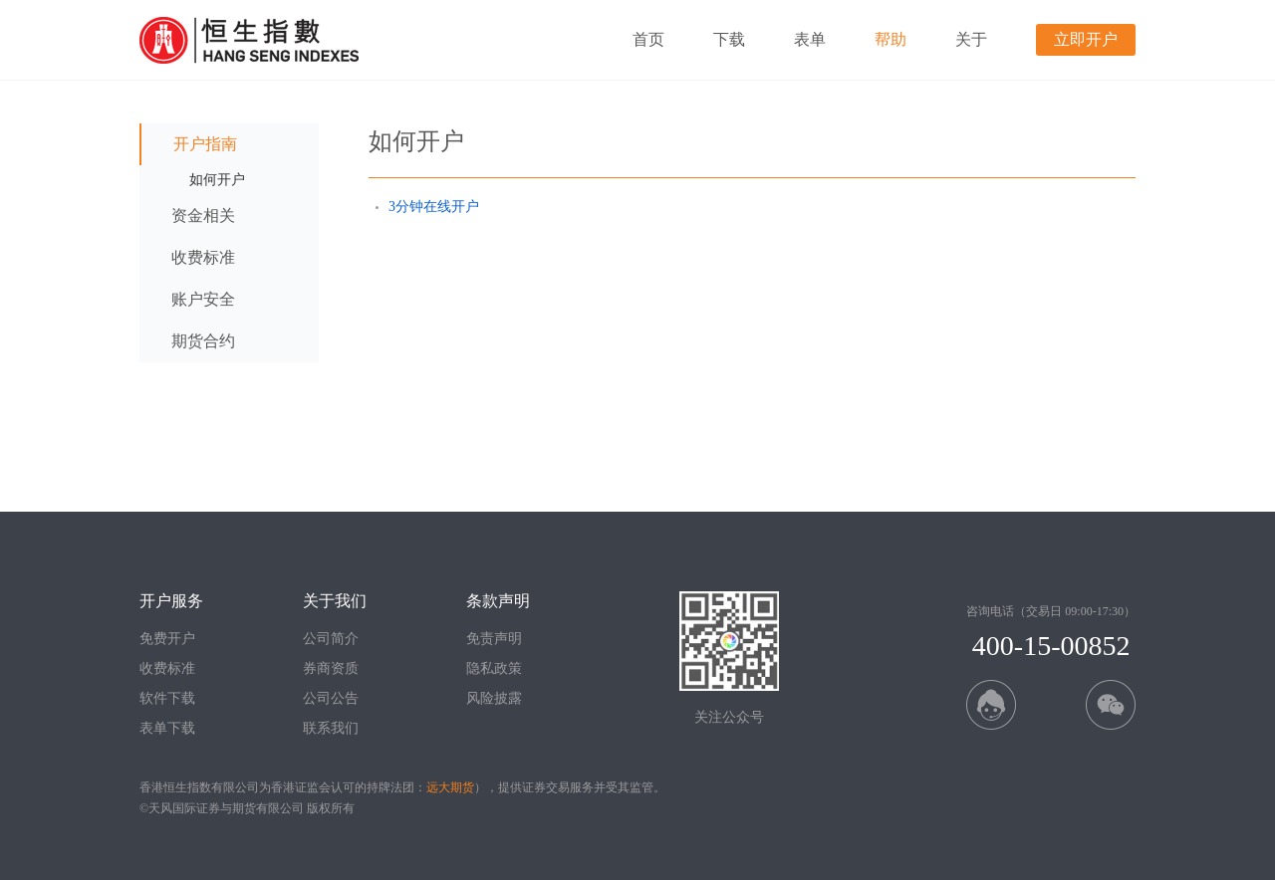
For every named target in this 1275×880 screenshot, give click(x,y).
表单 (810, 39)
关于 (971, 39)
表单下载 (167, 728)
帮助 (890, 39)
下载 (729, 39)
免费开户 (167, 638)
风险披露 (494, 698)
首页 (648, 39)
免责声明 (494, 638)
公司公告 (331, 698)
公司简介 (331, 638)
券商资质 (331, 668)
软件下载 (167, 698)
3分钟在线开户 (433, 206)
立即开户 (1086, 39)
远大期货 (450, 787)
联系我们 (331, 728)
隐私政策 (494, 668)
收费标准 (167, 668)
